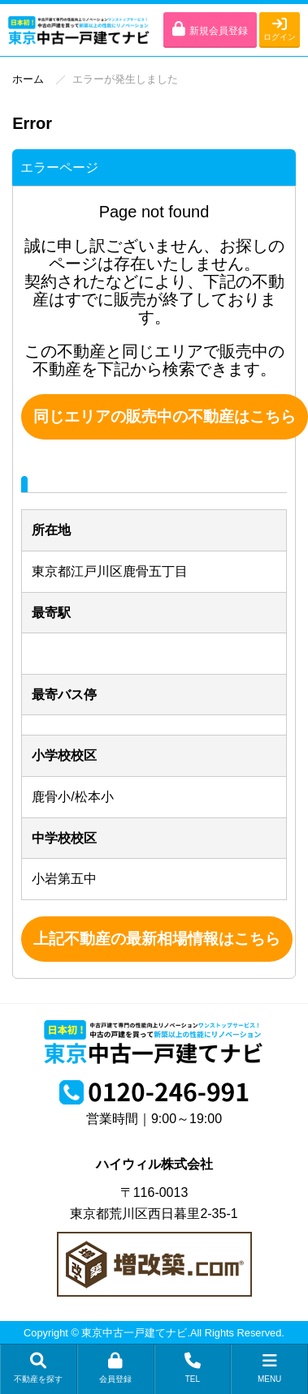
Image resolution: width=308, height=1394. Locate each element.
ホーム (28, 79)
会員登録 (116, 1368)
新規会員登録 (210, 28)
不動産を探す (38, 1368)
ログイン (279, 28)
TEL (193, 1368)
